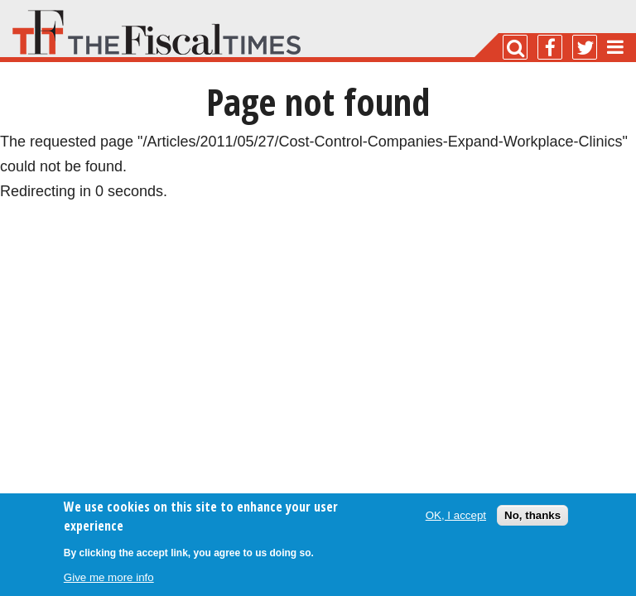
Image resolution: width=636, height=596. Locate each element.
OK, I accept (456, 515)
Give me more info (109, 577)
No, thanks (532, 515)
